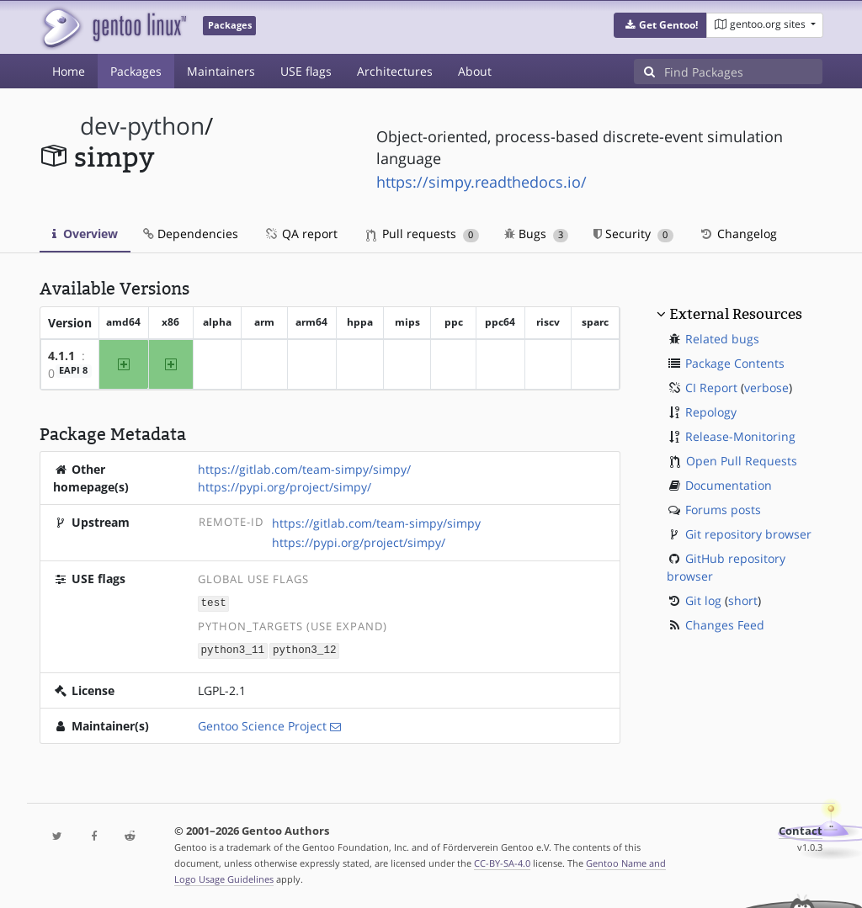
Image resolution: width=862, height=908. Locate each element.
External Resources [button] (735, 313)
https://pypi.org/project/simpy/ (284, 487)
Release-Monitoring (740, 436)
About (475, 71)
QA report (300, 234)
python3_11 (233, 649)
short (743, 600)
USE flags (306, 71)
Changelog (738, 234)
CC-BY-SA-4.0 (502, 861)
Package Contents (735, 363)
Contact (800, 829)
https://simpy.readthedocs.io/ (481, 182)
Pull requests (422, 234)
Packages (136, 71)
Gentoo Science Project (262, 724)
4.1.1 (61, 356)
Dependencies (190, 234)
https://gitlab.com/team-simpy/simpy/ (304, 469)
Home (68, 71)
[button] (660, 25)
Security (633, 234)
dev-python (142, 125)
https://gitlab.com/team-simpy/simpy (376, 523)
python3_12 (305, 649)
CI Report (711, 388)
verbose (766, 388)
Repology (711, 412)
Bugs (536, 234)
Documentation (728, 485)
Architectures (395, 71)
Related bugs (722, 339)
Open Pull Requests (741, 461)
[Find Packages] (743, 71)
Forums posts (723, 510)
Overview (85, 234)
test (213, 603)
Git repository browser (748, 534)
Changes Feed (724, 625)
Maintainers (221, 71)
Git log (703, 600)
